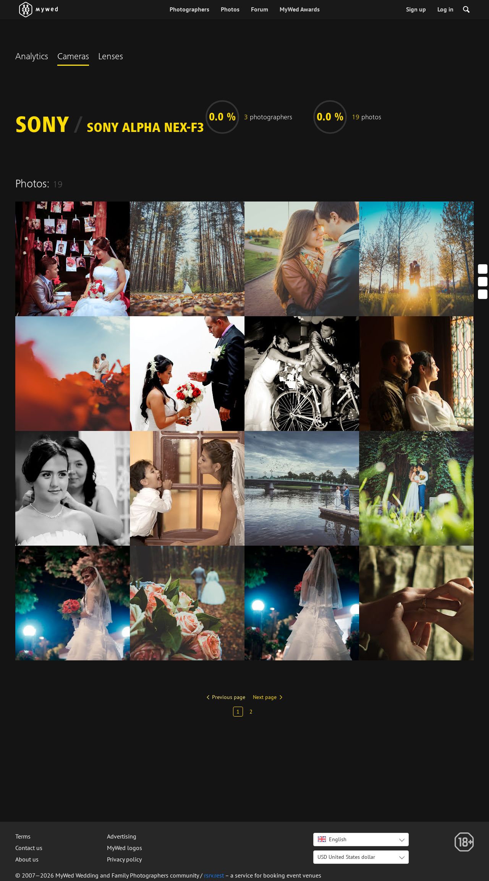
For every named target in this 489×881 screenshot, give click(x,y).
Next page (265, 697)
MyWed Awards (300, 9)
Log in (445, 9)
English (332, 839)
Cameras (73, 57)
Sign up (416, 9)
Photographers (189, 9)
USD (346, 856)
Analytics (31, 57)
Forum (259, 9)
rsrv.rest (214, 875)
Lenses (110, 57)
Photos (230, 9)
